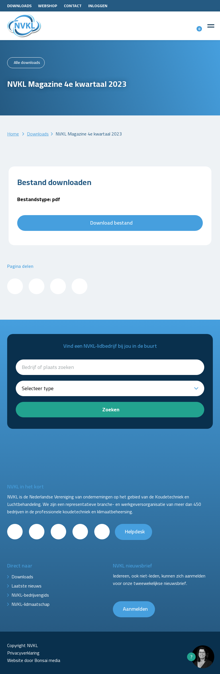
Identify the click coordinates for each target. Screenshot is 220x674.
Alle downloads (27, 62)
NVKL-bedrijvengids (30, 595)
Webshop (47, 5)
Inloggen (97, 5)
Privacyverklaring (23, 653)
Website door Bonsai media (33, 660)
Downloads (19, 5)
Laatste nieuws (26, 585)
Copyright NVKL (22, 645)
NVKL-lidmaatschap (30, 604)
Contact (73, 5)
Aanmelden (135, 609)
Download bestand (111, 222)
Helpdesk (135, 531)
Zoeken (110, 409)
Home (13, 133)
